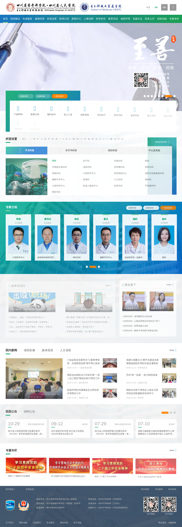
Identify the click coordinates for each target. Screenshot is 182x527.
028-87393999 (104, 499)
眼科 (164, 259)
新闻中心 (76, 18)
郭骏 (18, 220)
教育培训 (113, 18)
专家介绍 (11, 207)
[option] (18, 239)
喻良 (77, 220)
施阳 (135, 220)
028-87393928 (104, 503)
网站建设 (162, 522)
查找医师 (169, 208)
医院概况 (15, 18)
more (171, 350)
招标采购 (162, 18)
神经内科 (77, 259)
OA (164, 7)
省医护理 (125, 18)
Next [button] (104, 268)
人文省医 (65, 350)
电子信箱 (77, 522)
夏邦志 (47, 220)
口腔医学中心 (18, 259)
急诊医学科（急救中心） (135, 259)
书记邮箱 (159, 489)
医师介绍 (64, 18)
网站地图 (23, 522)
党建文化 (137, 18)
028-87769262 (104, 507)
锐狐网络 (172, 522)
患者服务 (27, 18)
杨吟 (164, 220)
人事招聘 (88, 18)
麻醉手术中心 (106, 259)
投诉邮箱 (172, 489)
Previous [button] (81, 268)
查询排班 (59, 96)
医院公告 (11, 413)
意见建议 (50, 522)
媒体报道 (47, 350)
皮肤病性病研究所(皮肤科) (47, 259)
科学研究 (101, 18)
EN (156, 7)
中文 (148, 7)
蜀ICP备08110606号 (55, 507)
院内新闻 (11, 350)
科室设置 (52, 18)
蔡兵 (106, 220)
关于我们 (10, 522)
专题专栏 (174, 18)
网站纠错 (64, 522)
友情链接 (30, 489)
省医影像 (29, 350)
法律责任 (37, 522)
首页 (5, 18)
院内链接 (10, 489)
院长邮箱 (145, 489)
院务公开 (150, 18)
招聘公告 (29, 413)
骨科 (11, 194)
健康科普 (40, 18)
